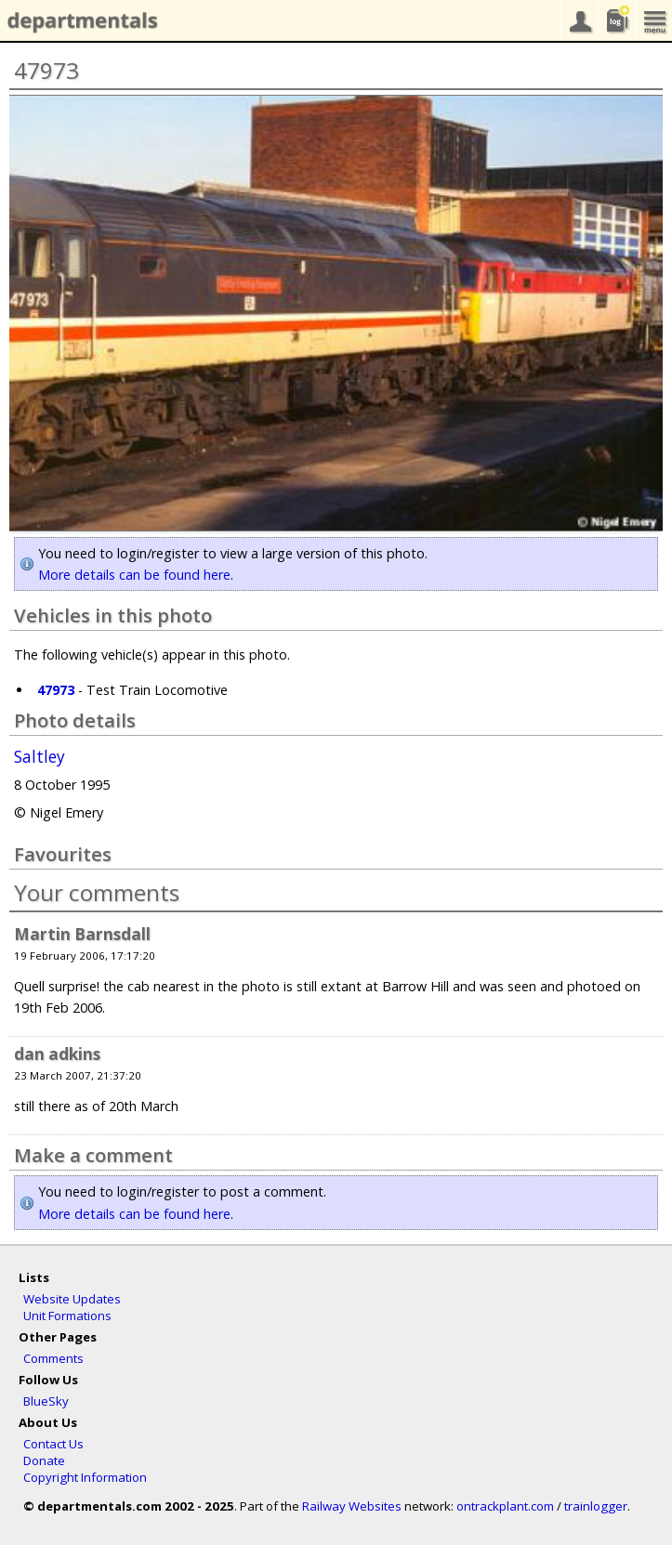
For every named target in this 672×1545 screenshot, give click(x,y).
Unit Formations (67, 1315)
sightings (616, 20)
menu (653, 20)
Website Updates (72, 1298)
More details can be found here (134, 574)
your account (579, 20)
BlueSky (46, 1401)
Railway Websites (352, 1506)
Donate (44, 1460)
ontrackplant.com (505, 1506)
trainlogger (595, 1506)
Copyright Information (85, 1477)
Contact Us (53, 1443)
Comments (53, 1358)
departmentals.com (79, 21)
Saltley (39, 757)
